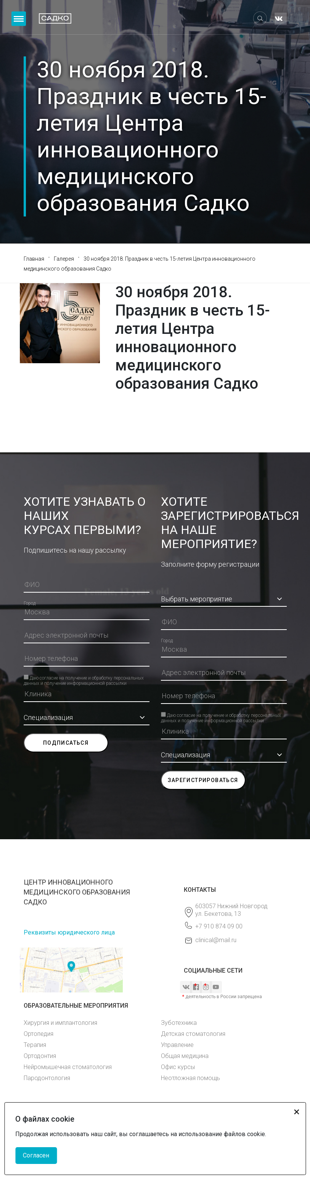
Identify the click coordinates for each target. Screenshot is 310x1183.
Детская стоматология (193, 1033)
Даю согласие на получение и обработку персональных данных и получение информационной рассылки (84, 677)
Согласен (36, 1155)
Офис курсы (178, 1067)
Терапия (35, 1044)
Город (29, 603)
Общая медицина (185, 1056)
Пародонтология (47, 1078)
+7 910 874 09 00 (219, 926)
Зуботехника (179, 1022)
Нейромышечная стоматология (68, 1067)
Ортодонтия (40, 1056)
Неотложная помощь (190, 1078)
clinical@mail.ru (215, 940)
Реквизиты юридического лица (69, 932)
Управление (177, 1044)
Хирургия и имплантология (60, 1022)
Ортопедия (38, 1033)
